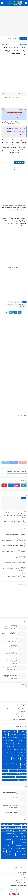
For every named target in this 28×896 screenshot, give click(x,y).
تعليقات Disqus (5, 462)
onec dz (15, 731)
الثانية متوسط (22, 746)
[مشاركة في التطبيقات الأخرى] (6, 312)
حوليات (24, 761)
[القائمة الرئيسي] (26, 3)
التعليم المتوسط (22, 304)
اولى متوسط (8, 755)
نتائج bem (23, 776)
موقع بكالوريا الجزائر (21, 882)
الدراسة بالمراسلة (9, 746)
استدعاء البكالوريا (12, 737)
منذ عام (24, 511)
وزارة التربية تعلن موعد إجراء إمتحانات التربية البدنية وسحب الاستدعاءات (10, 662)
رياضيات (17, 764)
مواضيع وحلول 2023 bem (20, 773)
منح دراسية (13, 770)
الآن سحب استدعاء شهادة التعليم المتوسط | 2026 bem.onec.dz (13, 552)
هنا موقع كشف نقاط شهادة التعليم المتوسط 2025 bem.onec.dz (13, 569)
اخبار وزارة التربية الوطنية (19, 719)
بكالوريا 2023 (16, 758)
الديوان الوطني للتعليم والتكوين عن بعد (16, 752)
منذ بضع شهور (21, 539)
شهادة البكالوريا (21, 711)
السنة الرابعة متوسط (12, 304)
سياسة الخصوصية (22, 872)
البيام (4, 737)
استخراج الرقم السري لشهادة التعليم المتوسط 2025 (14, 563)
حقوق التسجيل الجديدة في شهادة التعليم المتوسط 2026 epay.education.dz (9, 669)
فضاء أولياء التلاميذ (7, 767)
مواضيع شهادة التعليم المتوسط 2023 (17, 851)
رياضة (24, 764)
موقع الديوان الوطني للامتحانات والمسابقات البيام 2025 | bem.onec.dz (14, 546)
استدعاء (5, 734)
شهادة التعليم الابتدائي (20, 716)
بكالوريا (24, 758)
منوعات (5, 770)
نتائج (7, 773)
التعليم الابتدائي (22, 740)
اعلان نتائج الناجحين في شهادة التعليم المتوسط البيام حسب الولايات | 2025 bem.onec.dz (14, 576)
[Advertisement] (14, 21)
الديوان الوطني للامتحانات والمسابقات (16, 749)
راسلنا (24, 877)
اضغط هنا (12, 267)
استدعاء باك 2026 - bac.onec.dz (10, 647)
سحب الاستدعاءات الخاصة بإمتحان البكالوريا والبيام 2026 (9, 641)
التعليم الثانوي (9, 740)
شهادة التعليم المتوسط (19, 714)
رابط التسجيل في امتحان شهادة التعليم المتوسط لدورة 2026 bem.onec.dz (10, 677)
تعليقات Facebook (14, 462)
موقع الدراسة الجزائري (20, 880)
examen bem (22, 731)
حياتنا (18, 761)
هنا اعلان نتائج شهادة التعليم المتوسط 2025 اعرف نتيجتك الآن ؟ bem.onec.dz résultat (15, 515)
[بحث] (2, 3)
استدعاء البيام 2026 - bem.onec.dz (17, 557)
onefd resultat (6, 731)
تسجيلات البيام (6, 758)
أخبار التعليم (23, 44)
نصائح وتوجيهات (10, 776)
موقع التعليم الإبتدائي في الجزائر (18, 885)
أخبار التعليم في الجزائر (20, 867)
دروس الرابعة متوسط (9, 761)
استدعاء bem (22, 737)
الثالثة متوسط (9, 743)
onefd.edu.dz (22, 734)
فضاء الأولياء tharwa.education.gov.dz (16, 708)
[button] (20, 312)
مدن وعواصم (22, 770)
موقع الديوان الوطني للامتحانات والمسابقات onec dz (10, 38)
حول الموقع (23, 874)
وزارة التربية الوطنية (22, 306)
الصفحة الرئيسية (22, 869)
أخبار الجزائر (11, 302)
